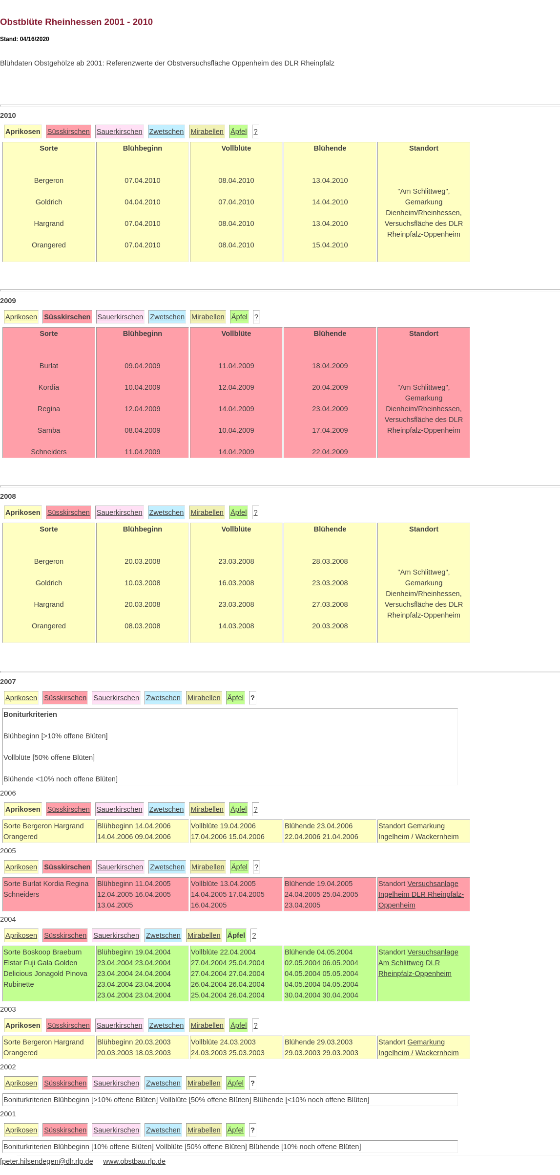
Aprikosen (21, 317)
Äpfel (238, 131)
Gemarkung (426, 1042)
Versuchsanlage (432, 883)
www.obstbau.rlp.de (134, 1161)
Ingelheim (395, 894)
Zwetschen (166, 131)
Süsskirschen (68, 131)
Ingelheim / (396, 1053)
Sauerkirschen (120, 131)
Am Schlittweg (401, 963)
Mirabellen (207, 131)
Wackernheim (437, 1053)
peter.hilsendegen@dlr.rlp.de (47, 1161)
